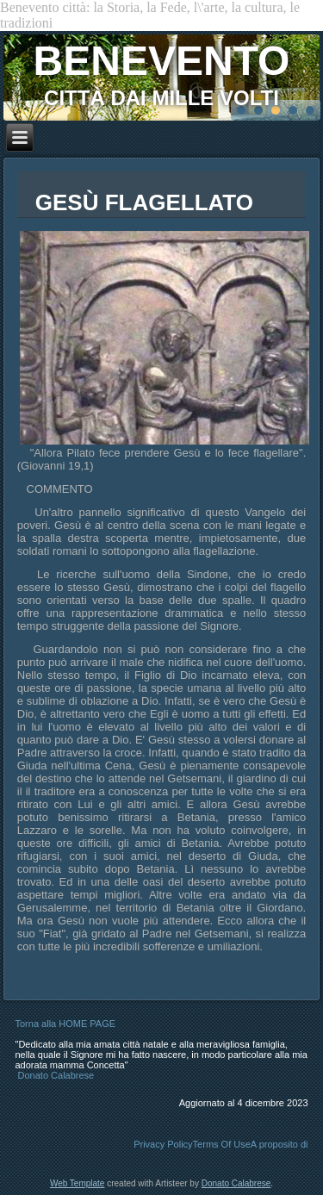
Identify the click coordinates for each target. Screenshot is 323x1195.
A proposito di (279, 1144)
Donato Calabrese (56, 1075)
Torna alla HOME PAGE (66, 1023)
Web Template (77, 1183)
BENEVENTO (162, 61)
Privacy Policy (163, 1144)
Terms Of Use (222, 1144)
